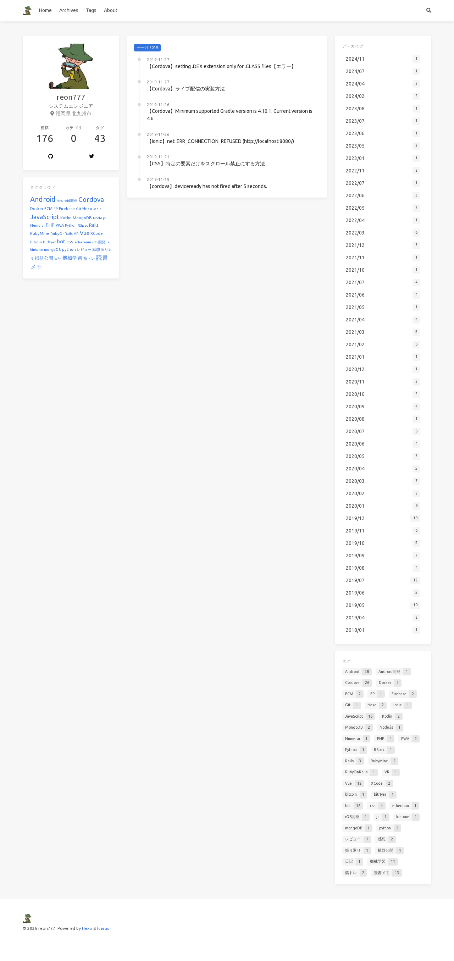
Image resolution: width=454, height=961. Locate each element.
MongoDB (82, 218)
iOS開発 (98, 242)
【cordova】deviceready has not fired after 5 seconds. (207, 186)
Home (45, 10)
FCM (48, 208)
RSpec (83, 225)
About (110, 10)
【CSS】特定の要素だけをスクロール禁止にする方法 (206, 163)
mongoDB (52, 250)
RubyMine (39, 233)
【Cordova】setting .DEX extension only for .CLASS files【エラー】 (221, 66)
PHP (50, 225)
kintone (36, 250)
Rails (94, 225)
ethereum (82, 242)
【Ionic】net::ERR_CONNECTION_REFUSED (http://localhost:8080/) (220, 141)
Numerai (37, 225)
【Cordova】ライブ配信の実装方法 (186, 89)
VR (76, 234)
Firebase (67, 208)
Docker (36, 208)
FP (56, 209)
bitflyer (49, 242)
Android (43, 199)
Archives (68, 10)
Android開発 (67, 201)
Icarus (103, 928)
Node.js (99, 218)
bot (61, 241)
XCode (96, 233)
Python (71, 225)
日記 (57, 258)
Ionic (97, 209)
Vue (84, 233)
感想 (96, 249)
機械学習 (72, 258)
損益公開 (44, 258)
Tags (91, 10)
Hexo (87, 208)
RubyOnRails (61, 234)
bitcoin (36, 242)
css (69, 241)
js (107, 242)
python (69, 249)
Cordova (91, 199)
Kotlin (66, 218)
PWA (60, 225)
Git (78, 209)
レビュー (84, 250)
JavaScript (44, 216)
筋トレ (89, 258)
